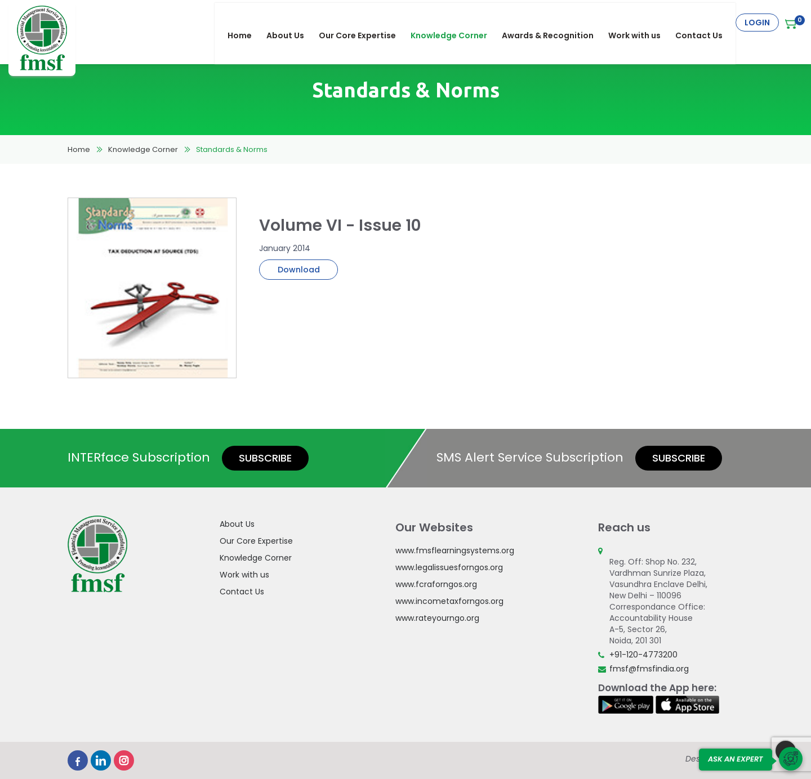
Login (757, 22)
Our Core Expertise (363, 22)
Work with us (640, 22)
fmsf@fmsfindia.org (649, 668)
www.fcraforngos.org (436, 584)
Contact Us (704, 22)
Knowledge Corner (454, 22)
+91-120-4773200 (643, 654)
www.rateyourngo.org (437, 618)
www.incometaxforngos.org (449, 601)
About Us (291, 22)
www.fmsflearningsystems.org (454, 550)
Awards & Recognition (553, 22)
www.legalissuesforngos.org (449, 567)
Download (299, 269)
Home (245, 22)
